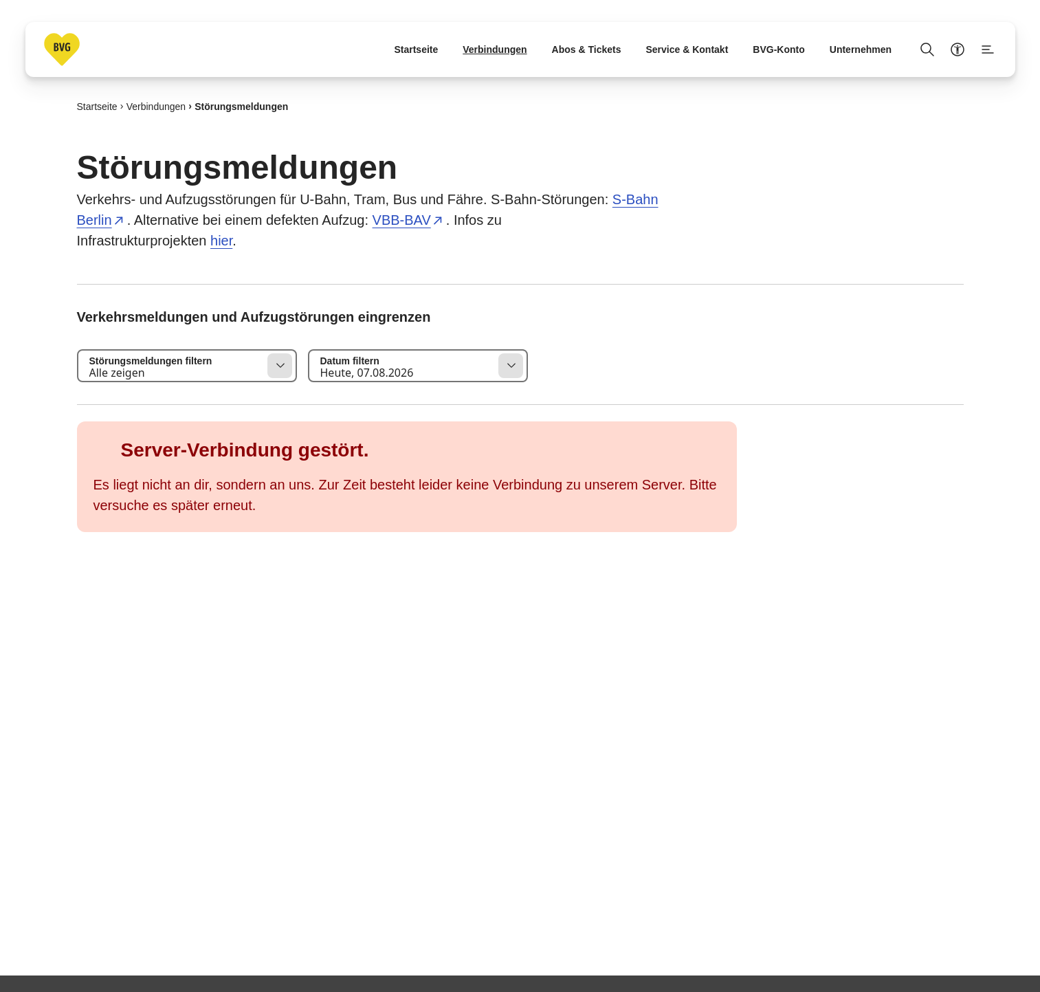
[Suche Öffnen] (927, 49)
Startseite (97, 105)
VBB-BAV (402, 220)
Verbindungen (156, 105)
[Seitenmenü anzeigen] (988, 49)
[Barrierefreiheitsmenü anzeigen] (958, 49)
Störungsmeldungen (241, 105)
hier (221, 240)
